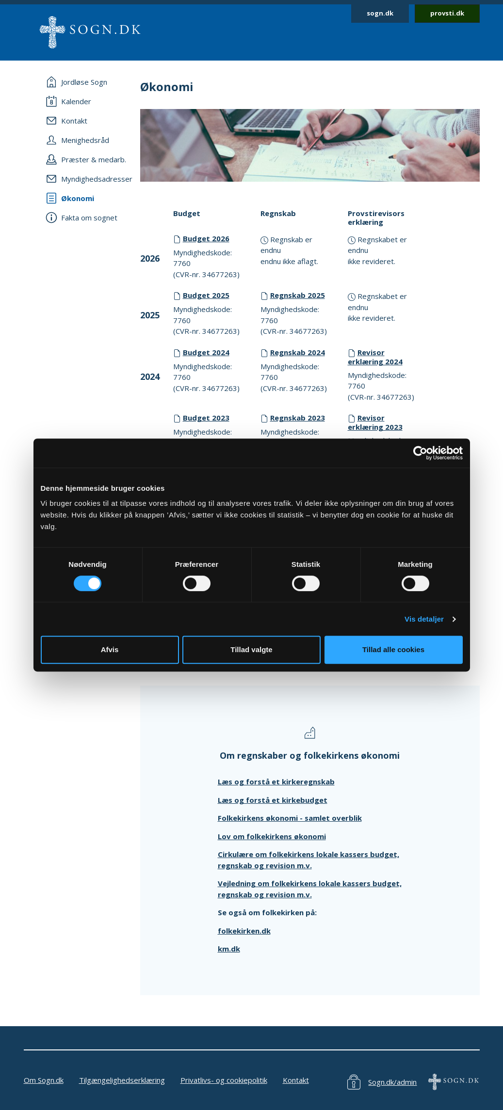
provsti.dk (447, 13)
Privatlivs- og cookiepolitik (223, 1080)
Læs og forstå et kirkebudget (272, 800)
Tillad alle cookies (393, 649)
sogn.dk (380, 13)
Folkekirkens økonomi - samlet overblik (290, 818)
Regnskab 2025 (297, 295)
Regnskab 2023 (297, 417)
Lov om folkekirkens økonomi (272, 836)
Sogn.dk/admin (392, 1082)
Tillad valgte (251, 649)
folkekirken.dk (244, 931)
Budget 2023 (206, 417)
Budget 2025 (206, 295)
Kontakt (296, 1080)
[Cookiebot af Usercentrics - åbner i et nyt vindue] (420, 453)
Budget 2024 (206, 352)
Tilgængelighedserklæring (122, 1080)
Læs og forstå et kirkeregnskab (276, 781)
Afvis (110, 649)
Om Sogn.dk (44, 1080)
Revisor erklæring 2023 (375, 422)
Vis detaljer (424, 619)
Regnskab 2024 (297, 352)
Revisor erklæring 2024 (375, 356)
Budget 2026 (206, 238)
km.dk (229, 949)
